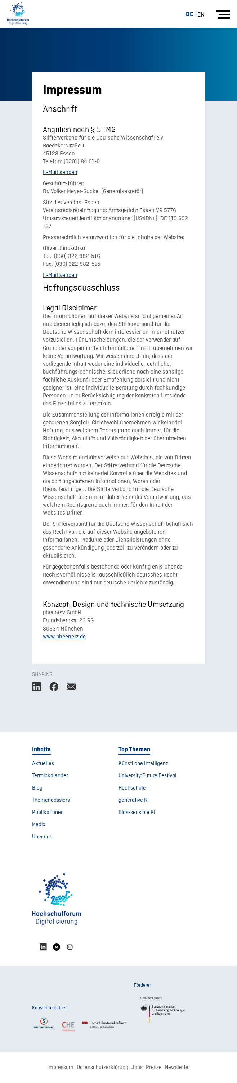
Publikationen (48, 812)
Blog (37, 788)
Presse (154, 1067)
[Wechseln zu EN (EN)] (201, 14)
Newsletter (177, 1067)
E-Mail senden (60, 172)
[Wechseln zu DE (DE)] (192, 14)
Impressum (60, 1067)
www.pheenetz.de (64, 637)
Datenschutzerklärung (102, 1067)
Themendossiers (51, 800)
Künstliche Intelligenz (143, 763)
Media (38, 824)
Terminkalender (50, 775)
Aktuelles (43, 763)
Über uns (42, 837)
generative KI (133, 800)
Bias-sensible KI (136, 812)
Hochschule (132, 788)
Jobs (137, 1067)
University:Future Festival (147, 775)
